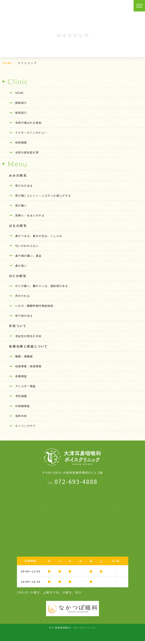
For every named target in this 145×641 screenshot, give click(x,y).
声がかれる (22, 296)
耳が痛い (21, 205)
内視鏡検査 (22, 406)
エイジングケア (25, 426)
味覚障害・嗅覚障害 (28, 366)
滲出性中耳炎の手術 (28, 336)
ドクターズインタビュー (31, 132)
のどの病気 (18, 276)
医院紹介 (21, 113)
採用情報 (21, 142)
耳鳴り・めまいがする (30, 215)
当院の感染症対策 (27, 152)
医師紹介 (21, 103)
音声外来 (21, 416)
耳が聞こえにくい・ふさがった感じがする (43, 195)
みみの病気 (18, 175)
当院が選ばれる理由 (28, 122)
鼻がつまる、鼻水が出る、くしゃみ (38, 236)
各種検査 (21, 376)
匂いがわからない (27, 246)
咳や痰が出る (24, 316)
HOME (7, 63)
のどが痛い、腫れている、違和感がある (41, 286)
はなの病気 (18, 225)
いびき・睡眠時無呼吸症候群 (34, 306)
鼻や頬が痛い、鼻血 (28, 256)
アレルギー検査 (25, 386)
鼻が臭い (21, 266)
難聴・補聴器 (24, 356)
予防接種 (21, 396)
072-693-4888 (72, 481)
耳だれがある (24, 186)
